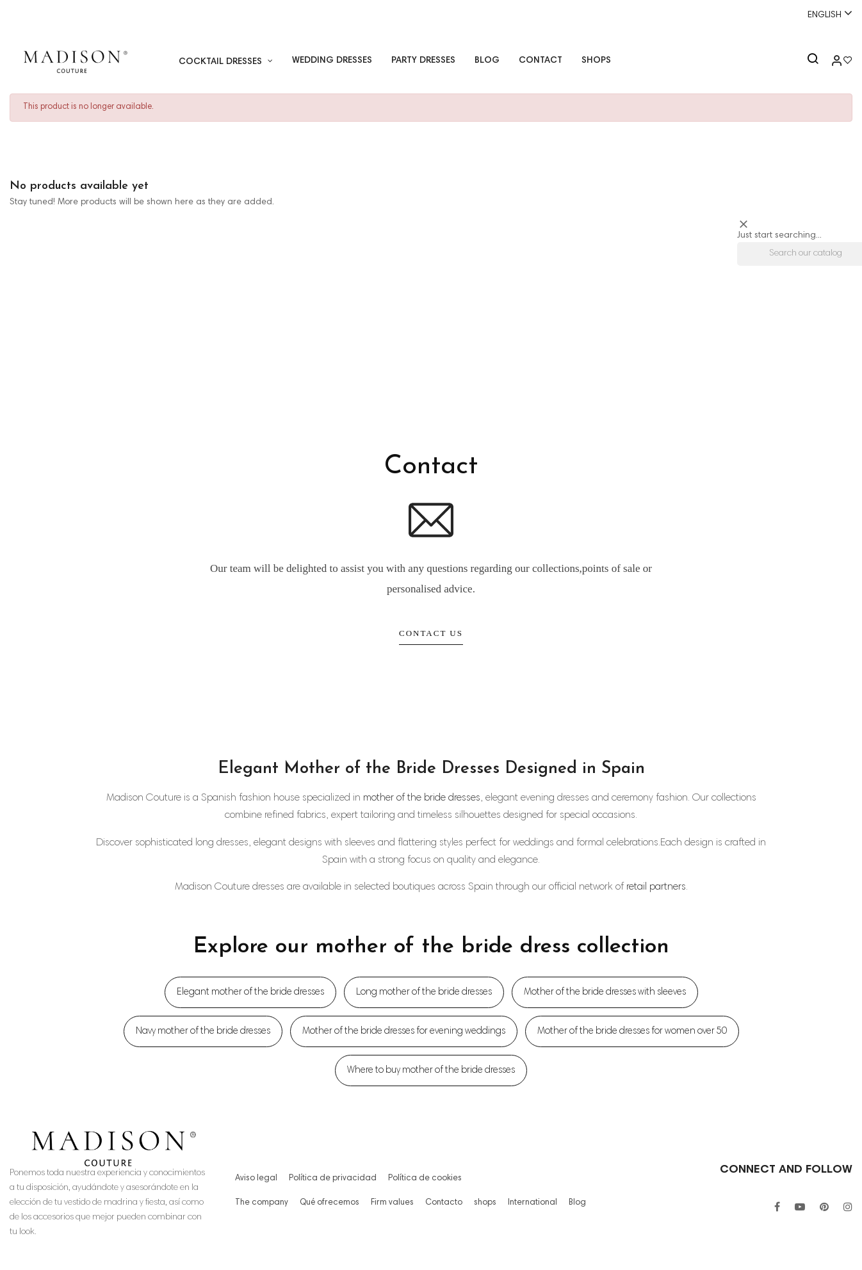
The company (261, 1202)
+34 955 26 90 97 (49, 14)
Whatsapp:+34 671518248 (430, 14)
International (529, 1202)
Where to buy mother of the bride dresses (431, 1070)
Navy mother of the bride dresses (203, 1031)
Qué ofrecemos (328, 1202)
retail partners (656, 887)
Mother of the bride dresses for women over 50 (632, 1031)
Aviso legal (255, 1178)
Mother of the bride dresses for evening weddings (403, 1031)
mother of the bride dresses (421, 798)
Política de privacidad (327, 1178)
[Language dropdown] (824, 14)
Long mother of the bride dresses (424, 992)
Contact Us (431, 633)
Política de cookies (414, 1178)
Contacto (442, 1202)
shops (482, 1202)
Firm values (391, 1202)
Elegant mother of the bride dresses (250, 992)
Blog (573, 1202)
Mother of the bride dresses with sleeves (605, 992)
